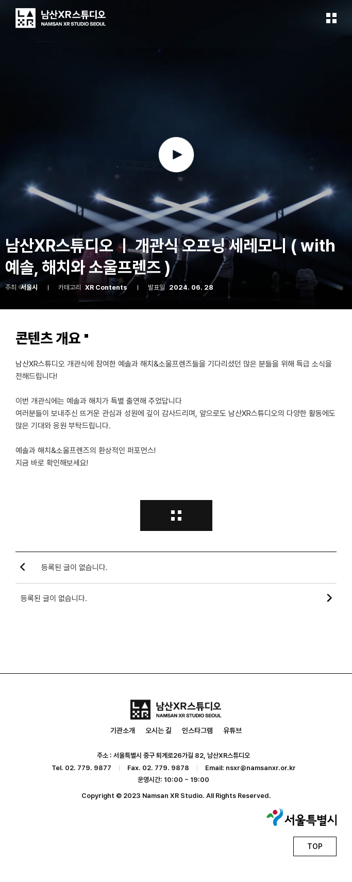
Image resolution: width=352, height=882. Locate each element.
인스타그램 (197, 730)
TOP (315, 846)
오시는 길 (158, 730)
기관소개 (122, 730)
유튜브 (232, 730)
